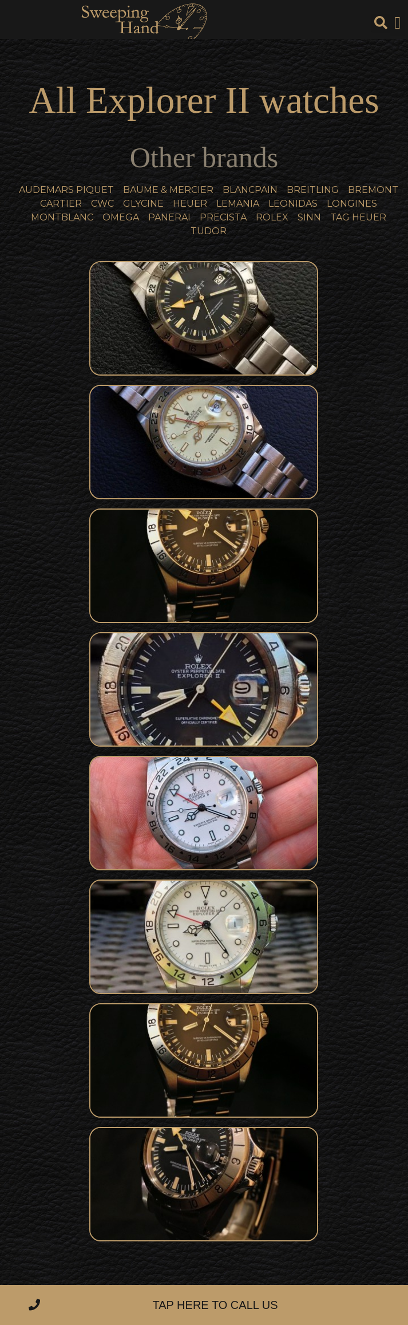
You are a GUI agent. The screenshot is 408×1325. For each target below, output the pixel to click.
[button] (397, 23)
